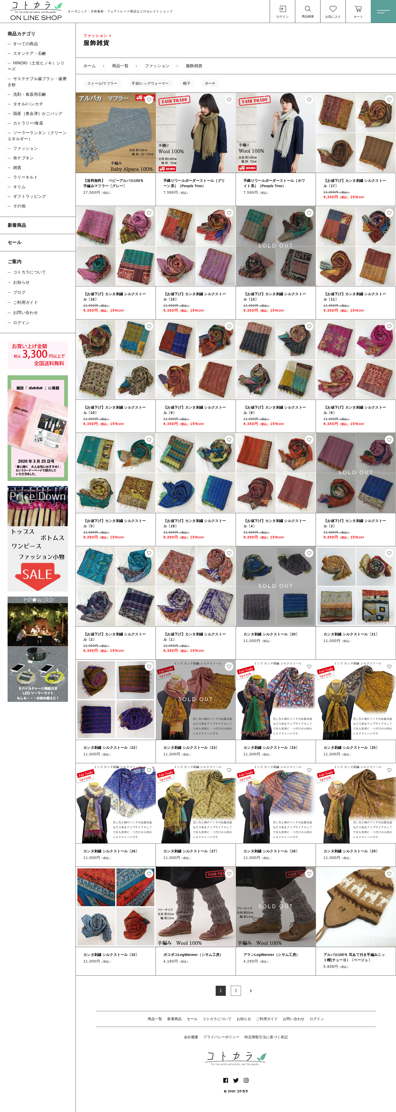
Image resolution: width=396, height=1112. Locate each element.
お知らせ (244, 1019)
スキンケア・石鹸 (29, 53)
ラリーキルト (25, 177)
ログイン (317, 1019)
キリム (19, 187)
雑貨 (17, 167)
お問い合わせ (294, 1019)
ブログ (19, 292)
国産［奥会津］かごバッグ (38, 113)
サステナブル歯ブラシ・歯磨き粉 (37, 82)
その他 (19, 206)
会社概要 (191, 1037)
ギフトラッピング (29, 196)
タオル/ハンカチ (28, 104)
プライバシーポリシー (221, 1037)
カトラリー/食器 (28, 123)
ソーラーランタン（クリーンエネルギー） (37, 136)
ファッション (25, 148)
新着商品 (174, 1019)
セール (192, 1019)
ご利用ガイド (267, 1019)
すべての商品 (25, 44)
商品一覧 (155, 1019)
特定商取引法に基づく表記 (266, 1037)
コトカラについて (217, 1019)
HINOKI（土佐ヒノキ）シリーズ (36, 66)
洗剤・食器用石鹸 (29, 94)
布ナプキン (23, 158)
